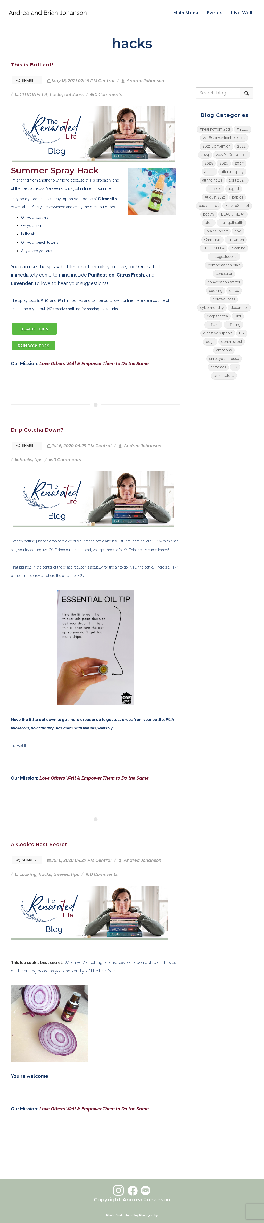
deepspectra (217, 316)
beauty (208, 214)
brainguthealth (231, 223)
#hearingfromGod (215, 129)
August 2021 (215, 197)
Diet (238, 316)
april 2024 (237, 180)
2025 (208, 163)
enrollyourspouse (224, 359)
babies (237, 197)
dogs (210, 342)
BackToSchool (237, 206)
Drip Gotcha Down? (37, 430)
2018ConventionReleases (224, 138)
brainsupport (217, 231)
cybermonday (212, 308)
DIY (242, 333)
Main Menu (186, 12)
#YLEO (243, 129)
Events (215, 12)
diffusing (233, 325)
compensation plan (224, 265)
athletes (215, 189)
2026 (223, 163)
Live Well (241, 12)
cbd (238, 231)
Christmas (212, 240)
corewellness (224, 299)
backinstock (209, 206)
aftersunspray (232, 172)
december (239, 308)
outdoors (74, 94)
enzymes (218, 367)
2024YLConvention (232, 155)
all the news (212, 180)
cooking (28, 874)
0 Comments (106, 94)
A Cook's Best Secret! (40, 844)
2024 (205, 155)
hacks (56, 94)
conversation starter (224, 282)
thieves (61, 874)
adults (209, 172)
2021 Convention (216, 146)
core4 (234, 291)
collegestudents (223, 257)
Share (26, 80)
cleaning (238, 248)
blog (209, 223)
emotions (224, 350)
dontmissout (231, 342)
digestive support (217, 333)
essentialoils (224, 376)
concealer (224, 274)
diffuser (213, 325)
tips (38, 459)
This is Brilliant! (32, 65)
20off (239, 163)
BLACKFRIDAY (233, 214)
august (233, 189)
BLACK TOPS (34, 328)
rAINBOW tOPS (34, 346)
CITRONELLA (34, 94)
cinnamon (235, 240)
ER (235, 367)
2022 (241, 146)
